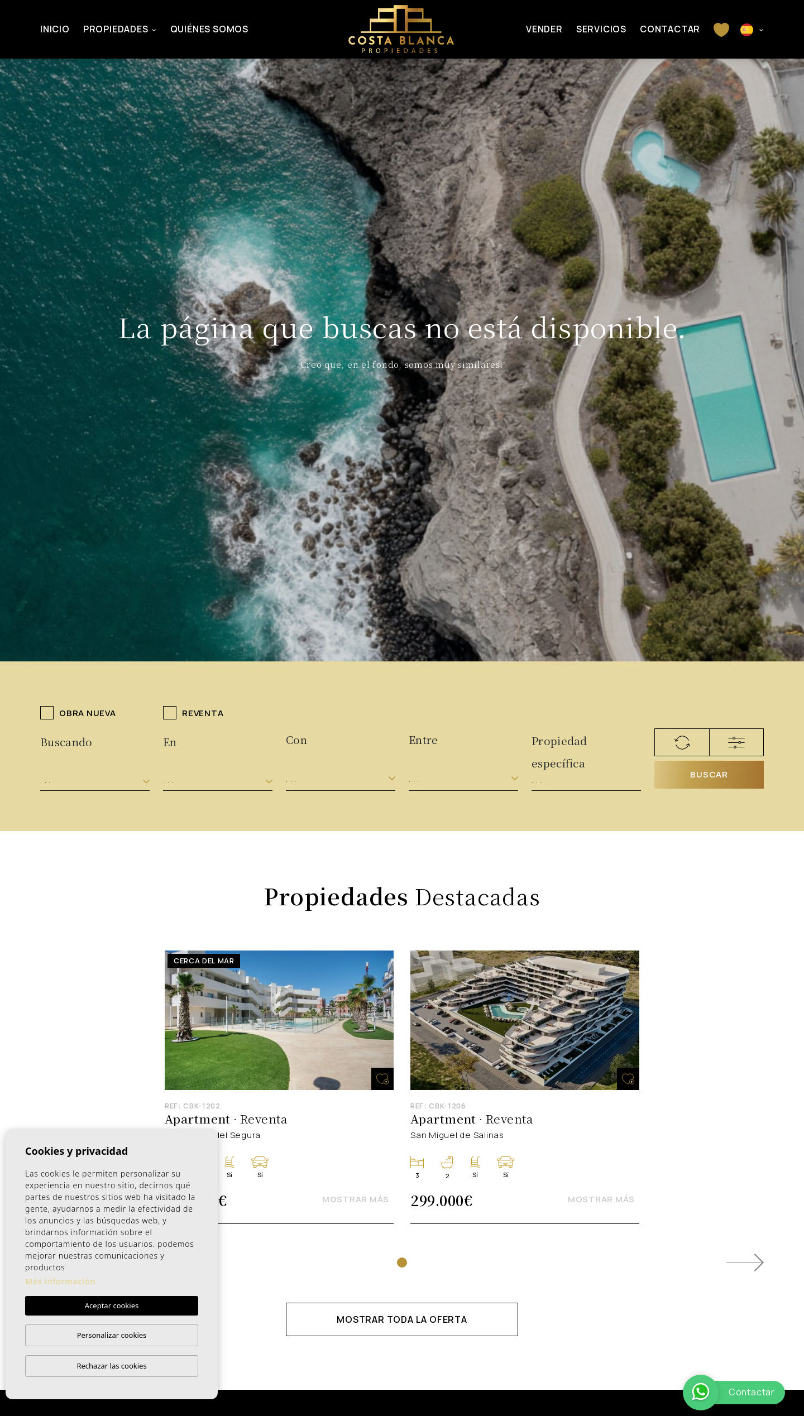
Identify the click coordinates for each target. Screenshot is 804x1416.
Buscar (709, 774)
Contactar (670, 29)
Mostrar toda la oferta (402, 1319)
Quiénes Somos (209, 29)
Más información (60, 1281)
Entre (423, 739)
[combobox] (95, 780)
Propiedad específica (559, 745)
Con (296, 739)
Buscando (66, 741)
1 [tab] (402, 1262)
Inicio (55, 29)
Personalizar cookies (112, 1335)
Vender (544, 29)
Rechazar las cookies (111, 1366)
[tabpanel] (279, 1088)
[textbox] (95, 781)
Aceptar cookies (111, 1305)
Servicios (601, 29)
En (170, 741)
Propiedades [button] (116, 29)
